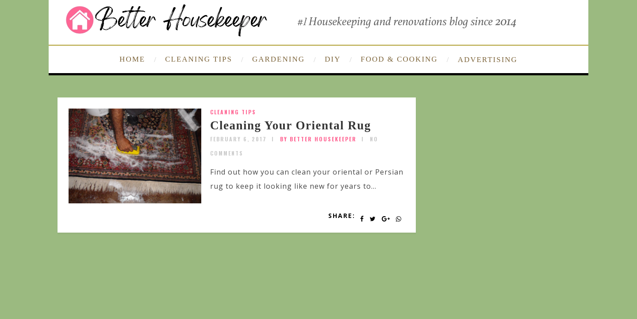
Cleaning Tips (233, 112)
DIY (333, 59)
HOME (132, 59)
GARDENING (278, 59)
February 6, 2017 (238, 139)
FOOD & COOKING (399, 59)
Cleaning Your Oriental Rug (290, 125)
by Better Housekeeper (318, 139)
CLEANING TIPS (198, 59)
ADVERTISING (488, 59)
